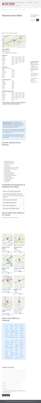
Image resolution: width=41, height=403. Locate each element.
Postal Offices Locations (4, 9)
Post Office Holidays (29, 2)
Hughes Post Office (19, 268)
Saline (16, 352)
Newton (16, 347)
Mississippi (17, 345)
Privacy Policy (19, 401)
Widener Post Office (6, 247)
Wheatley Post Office (18, 247)
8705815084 (17, 293)
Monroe (21, 345)
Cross (16, 331)
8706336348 (17, 313)
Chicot (6, 328)
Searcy (6, 354)
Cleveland (7, 330)
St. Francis (16, 9)
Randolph (12, 352)
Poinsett (7, 351)
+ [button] (3, 36)
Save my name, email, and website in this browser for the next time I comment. (14, 391)
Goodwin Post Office (18, 289)
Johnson (21, 340)
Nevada (11, 347)
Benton (21, 324)
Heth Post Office (6, 289)
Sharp (21, 354)
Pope (16, 351)
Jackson (11, 340)
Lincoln (21, 342)
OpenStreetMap (8, 245)
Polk (11, 351)
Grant (16, 335)
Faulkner (17, 333)
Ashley (11, 324)
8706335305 (5, 252)
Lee (16, 342)
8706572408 (5, 292)
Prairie (21, 351)
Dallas (21, 331)
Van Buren (22, 356)
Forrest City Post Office (6, 310)
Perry (11, 349)
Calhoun (16, 326)
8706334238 (5, 314)
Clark (11, 328)
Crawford (7, 331)
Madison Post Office (6, 268)
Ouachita (22, 347)
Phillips (16, 349)
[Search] (37, 20)
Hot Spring (12, 337)
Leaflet (4, 245)
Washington (7, 358)
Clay (16, 328)
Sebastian (12, 354)
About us (36, 2)
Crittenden (12, 331)
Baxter (16, 324)
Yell (20, 358)
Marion (6, 345)
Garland (11, 335)
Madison (21, 344)
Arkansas (11, 9)
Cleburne (22, 328)
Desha (6, 333)
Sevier (16, 354)
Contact (17, 5)
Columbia (12, 330)
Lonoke (16, 344)
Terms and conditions (27, 401)
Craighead (22, 330)
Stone (11, 356)
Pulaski (6, 352)
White (11, 358)
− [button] (3, 38)
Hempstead (7, 337)
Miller (11, 345)
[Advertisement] (14, 25)
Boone (6, 326)
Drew (11, 333)
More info (11, 252)
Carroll (21, 326)
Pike (21, 349)
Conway (16, 330)
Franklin (21, 333)
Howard (16, 337)
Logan (11, 344)
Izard (6, 340)
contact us (35, 82)
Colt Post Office (18, 310)
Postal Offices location (20, 2)
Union (16, 356)
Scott (21, 352)
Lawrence (12, 342)
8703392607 (17, 271)
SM (35, 401)
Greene (21, 335)
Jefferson (17, 340)
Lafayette (7, 342)
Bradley (11, 326)
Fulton (6, 335)
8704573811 (17, 252)
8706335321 (5, 273)
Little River (7, 344)
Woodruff (17, 358)
